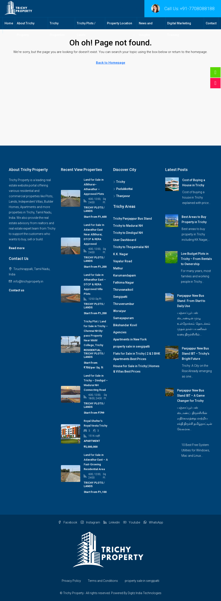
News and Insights (146, 29)
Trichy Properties (57, 29)
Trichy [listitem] (119, 181)
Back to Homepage (110, 63)
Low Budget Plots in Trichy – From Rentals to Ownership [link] (196, 259)
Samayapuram (123, 318)
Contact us (16, 290)
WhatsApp (153, 522)
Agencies (120, 332)
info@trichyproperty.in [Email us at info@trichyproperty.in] (28, 281)
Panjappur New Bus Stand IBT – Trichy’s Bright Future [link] (195, 353)
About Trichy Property (25, 29)
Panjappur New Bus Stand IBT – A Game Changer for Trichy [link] (191, 395)
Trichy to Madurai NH (128, 225)
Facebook (67, 522)
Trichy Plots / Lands (86, 29)
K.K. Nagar (120, 254)
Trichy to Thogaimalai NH (131, 247)
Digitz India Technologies (144, 593)
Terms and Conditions (103, 580)
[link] (172, 184)
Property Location (119, 23)
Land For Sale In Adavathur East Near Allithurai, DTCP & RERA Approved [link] (94, 234)
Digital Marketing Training (179, 29)
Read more (17, 248)
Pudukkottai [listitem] (123, 189)
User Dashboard (124, 240)
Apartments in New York (130, 339)
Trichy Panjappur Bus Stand (132, 218)
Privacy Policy (71, 580)
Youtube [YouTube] (131, 522)
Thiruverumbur (123, 304)
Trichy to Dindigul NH (128, 232)
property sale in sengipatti (131, 346)
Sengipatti (120, 296)
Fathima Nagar (123, 282)
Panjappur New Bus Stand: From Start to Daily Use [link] (191, 301)
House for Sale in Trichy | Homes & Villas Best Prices (136, 368)
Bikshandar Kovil (125, 325)
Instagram (90, 522)
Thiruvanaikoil (123, 289)
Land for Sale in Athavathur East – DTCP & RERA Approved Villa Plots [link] (95, 284)
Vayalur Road (122, 261)
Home (9, 23)
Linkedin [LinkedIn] (112, 522)
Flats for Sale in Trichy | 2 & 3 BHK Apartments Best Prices (136, 356)
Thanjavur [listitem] (121, 196)
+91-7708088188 (197, 8)
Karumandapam (124, 275)
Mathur (118, 268)
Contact (211, 23)
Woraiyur (119, 311)
